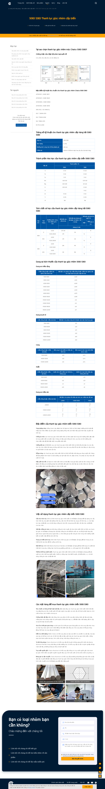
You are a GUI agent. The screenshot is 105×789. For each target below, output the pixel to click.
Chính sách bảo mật (57, 782)
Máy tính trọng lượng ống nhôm (19, 101)
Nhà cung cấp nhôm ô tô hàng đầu (20, 67)
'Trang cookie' (31, 788)
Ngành (50, 3)
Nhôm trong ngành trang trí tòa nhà (20, 70)
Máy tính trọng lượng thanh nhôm (20, 98)
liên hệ (82, 782)
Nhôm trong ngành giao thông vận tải (20, 76)
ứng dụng (18, 8)
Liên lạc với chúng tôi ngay (21, 125)
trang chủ (12, 8)
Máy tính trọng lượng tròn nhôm (19, 107)
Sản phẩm (42, 3)
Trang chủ (23, 3)
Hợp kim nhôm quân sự (17, 73)
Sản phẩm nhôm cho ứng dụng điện (20, 50)
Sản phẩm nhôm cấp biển (28, 8)
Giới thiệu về (33, 3)
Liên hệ (66, 3)
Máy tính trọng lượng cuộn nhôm (19, 104)
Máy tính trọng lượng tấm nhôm (19, 95)
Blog (60, 3)
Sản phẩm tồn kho (53, 35)
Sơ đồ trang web (72, 782)
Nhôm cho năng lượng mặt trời (19, 79)
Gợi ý (55, 3)
